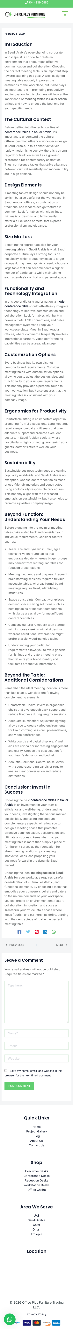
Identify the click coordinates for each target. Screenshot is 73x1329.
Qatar (36, 1225)
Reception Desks (36, 1180)
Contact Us (36, 1145)
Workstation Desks (36, 1185)
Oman (36, 1229)
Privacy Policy (36, 1314)
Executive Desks (36, 1171)
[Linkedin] (45, 932)
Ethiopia (36, 1234)
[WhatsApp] (54, 932)
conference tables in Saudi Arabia (27, 132)
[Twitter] (28, 932)
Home (37, 1127)
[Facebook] (19, 932)
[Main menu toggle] (65, 14)
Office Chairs (36, 1190)
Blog (36, 1136)
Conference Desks (37, 1176)
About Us (36, 1141)
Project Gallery (36, 1131)
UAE (37, 1215)
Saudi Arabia (36, 1220)
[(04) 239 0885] (37, 2)
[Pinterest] (37, 932)
